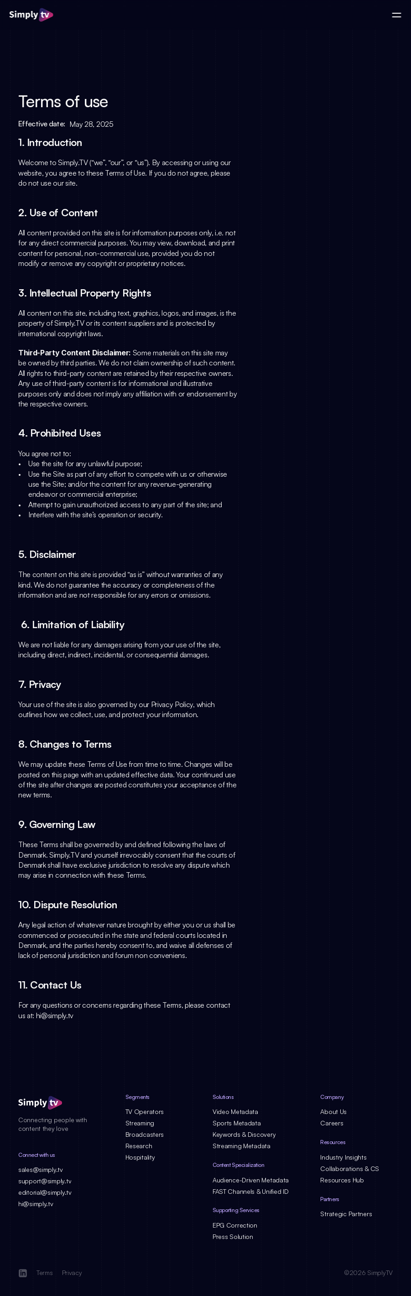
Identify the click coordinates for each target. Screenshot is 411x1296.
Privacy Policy (172, 704)
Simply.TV (73, 162)
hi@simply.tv (54, 1015)
